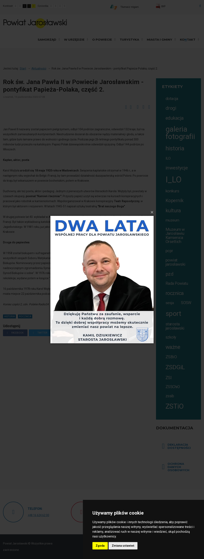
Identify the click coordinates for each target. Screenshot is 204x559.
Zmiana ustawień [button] (123, 545)
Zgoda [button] (100, 545)
